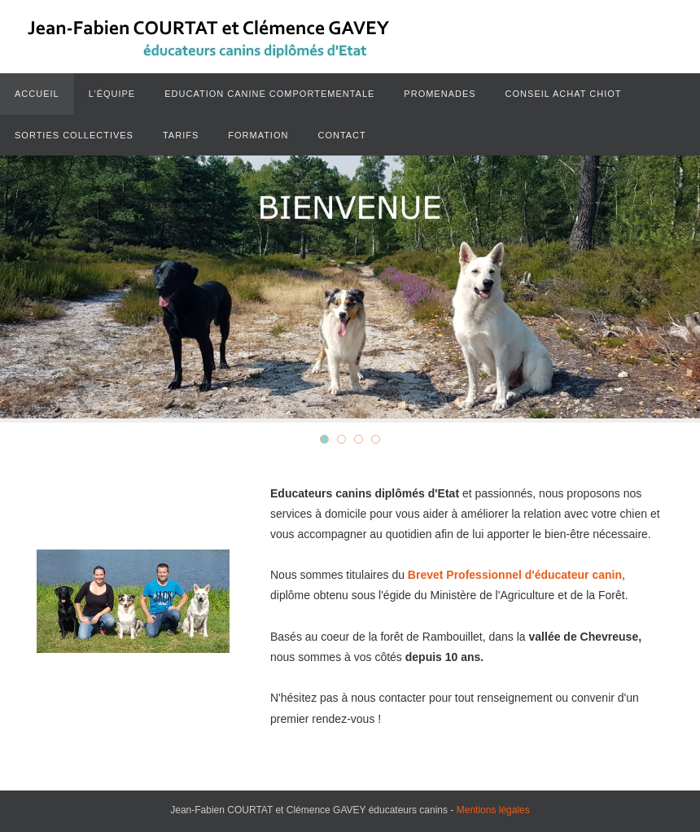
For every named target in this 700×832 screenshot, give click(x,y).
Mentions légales (493, 810)
